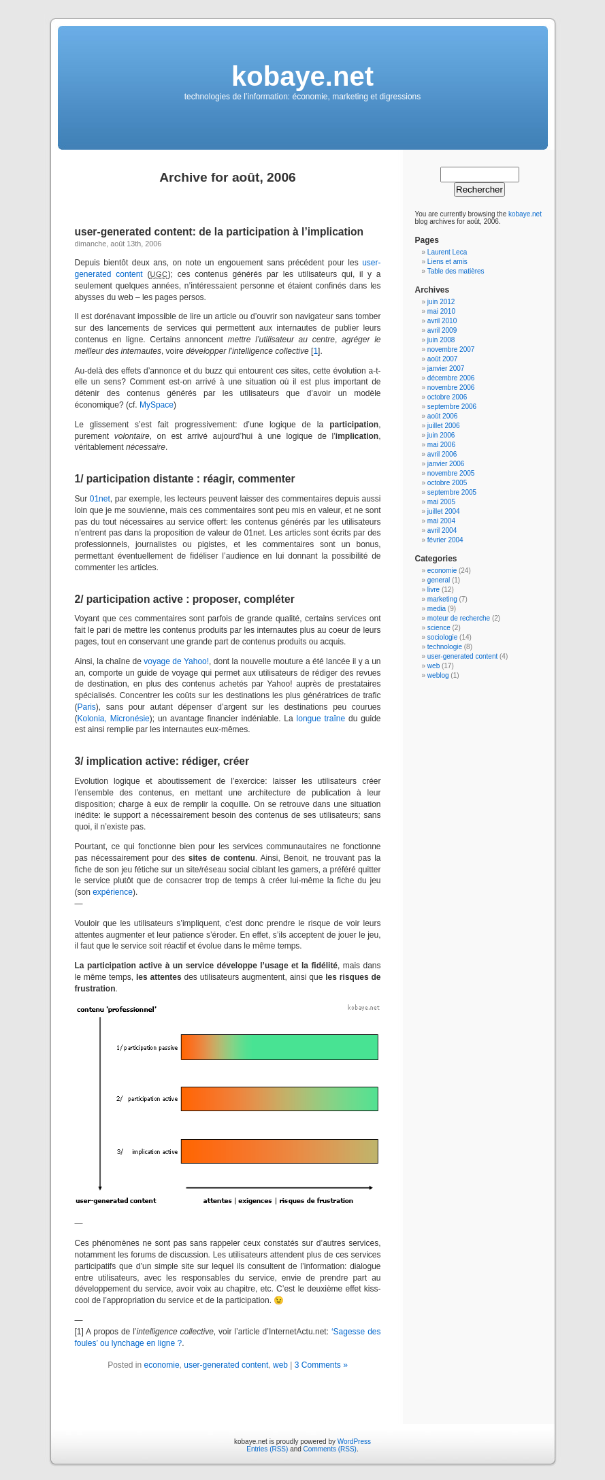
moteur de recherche (458, 618)
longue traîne (321, 718)
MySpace (157, 405)
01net (100, 499)
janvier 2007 (445, 368)
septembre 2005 (451, 492)
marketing (442, 599)
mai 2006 (441, 444)
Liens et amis (447, 261)
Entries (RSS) (267, 1449)
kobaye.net (302, 76)
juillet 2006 (443, 425)
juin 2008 (441, 340)
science (439, 627)
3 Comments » (321, 1365)
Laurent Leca (447, 252)
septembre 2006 (451, 406)
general (438, 580)
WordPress (354, 1441)
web (280, 1365)
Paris (87, 707)
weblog (438, 675)
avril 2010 (442, 321)
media (436, 608)
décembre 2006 (451, 378)
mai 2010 (441, 311)
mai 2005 (441, 502)
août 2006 (442, 416)
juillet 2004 (443, 511)
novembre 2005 (451, 473)
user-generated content (226, 1365)
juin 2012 (441, 302)
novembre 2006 (451, 387)
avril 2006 (442, 454)
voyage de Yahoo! (176, 661)
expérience (113, 892)
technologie (444, 647)
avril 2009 (442, 330)
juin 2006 (441, 435)
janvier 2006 (445, 463)
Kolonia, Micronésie (114, 718)
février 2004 (445, 540)
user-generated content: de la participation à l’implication (219, 231)
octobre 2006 (447, 397)
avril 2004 (442, 530)
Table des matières (456, 271)
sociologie (442, 637)
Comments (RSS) (330, 1449)
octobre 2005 (447, 483)
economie (162, 1365)
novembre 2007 (451, 349)
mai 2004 (441, 521)
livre (433, 589)
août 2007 (442, 359)
